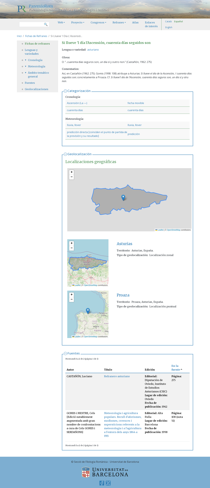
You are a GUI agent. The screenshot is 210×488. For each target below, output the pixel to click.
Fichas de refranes (37, 43)
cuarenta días (75, 110)
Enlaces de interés (151, 24)
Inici (19, 36)
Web (60, 22)
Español (178, 21)
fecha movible (136, 103)
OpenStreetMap (173, 230)
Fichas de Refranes (36, 36)
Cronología (35, 60)
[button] (123, 198)
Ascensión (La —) (77, 103)
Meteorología (36, 66)
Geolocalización (79, 154)
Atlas (135, 22)
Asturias (124, 243)
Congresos (97, 22)
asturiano (93, 49)
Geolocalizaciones (36, 89)
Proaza (123, 295)
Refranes (118, 22)
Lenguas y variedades (32, 51)
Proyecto (76, 22)
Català (168, 21)
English (168, 27)
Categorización (79, 91)
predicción (134, 134)
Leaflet (159, 230)
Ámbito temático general (38, 74)
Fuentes (73, 353)
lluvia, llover (74, 125)
